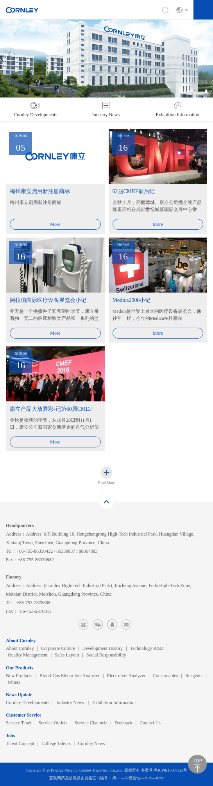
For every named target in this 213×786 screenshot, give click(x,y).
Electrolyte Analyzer (126, 675)
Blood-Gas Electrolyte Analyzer (69, 675)
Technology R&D (146, 648)
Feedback (123, 723)
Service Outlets (53, 723)
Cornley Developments (27, 702)
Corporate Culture (58, 648)
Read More (106, 483)
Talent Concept (20, 743)
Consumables (165, 675)
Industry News (70, 702)
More (55, 224)
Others (14, 682)
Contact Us (150, 723)
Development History (102, 648)
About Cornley (20, 648)
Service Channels (91, 723)
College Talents (56, 743)
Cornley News (91, 743)
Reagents (193, 675)
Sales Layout (67, 655)
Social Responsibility (106, 655)
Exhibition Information (114, 702)
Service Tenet (18, 723)
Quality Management (28, 655)
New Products (19, 675)
